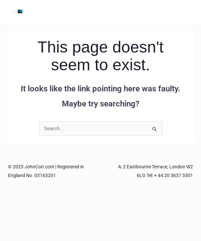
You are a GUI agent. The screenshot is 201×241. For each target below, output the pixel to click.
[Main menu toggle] (187, 11)
